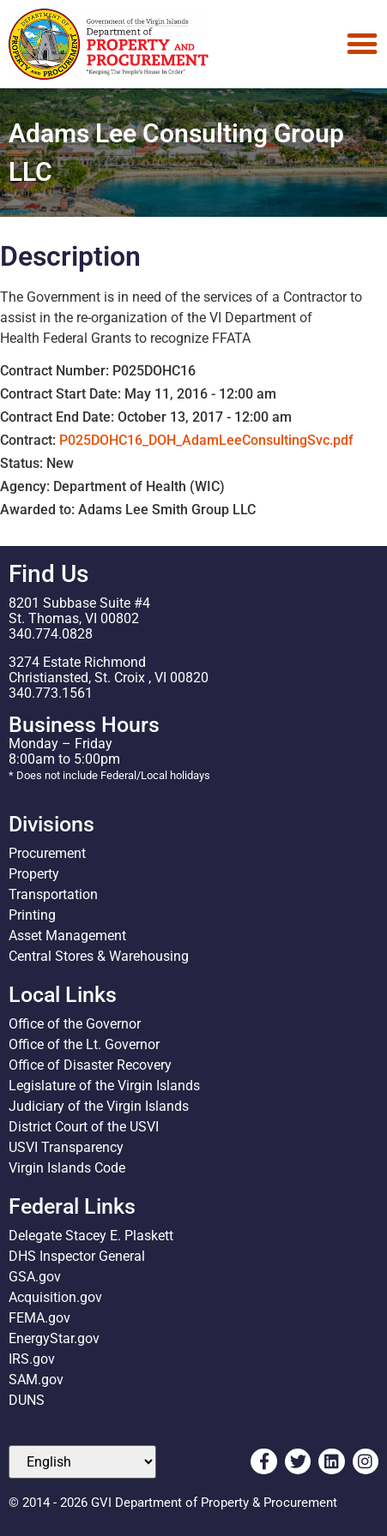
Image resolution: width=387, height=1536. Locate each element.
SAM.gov (36, 1379)
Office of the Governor (75, 1024)
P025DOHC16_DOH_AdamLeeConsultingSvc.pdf (206, 440)
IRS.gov (32, 1359)
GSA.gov (35, 1277)
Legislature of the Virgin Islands (104, 1085)
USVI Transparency (66, 1147)
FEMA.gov (39, 1318)
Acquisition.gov (55, 1297)
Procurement (47, 853)
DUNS (27, 1400)
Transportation (53, 894)
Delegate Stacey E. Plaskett (91, 1235)
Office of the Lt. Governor (84, 1044)
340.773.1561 (51, 693)
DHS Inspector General (77, 1256)
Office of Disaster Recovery (90, 1065)
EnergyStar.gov (54, 1338)
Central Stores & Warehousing (99, 956)
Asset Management (67, 935)
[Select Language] (82, 1462)
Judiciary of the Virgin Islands (99, 1106)
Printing (32, 915)
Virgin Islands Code (67, 1168)
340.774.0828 (51, 634)
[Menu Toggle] (362, 43)
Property (34, 874)
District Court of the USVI (84, 1127)
